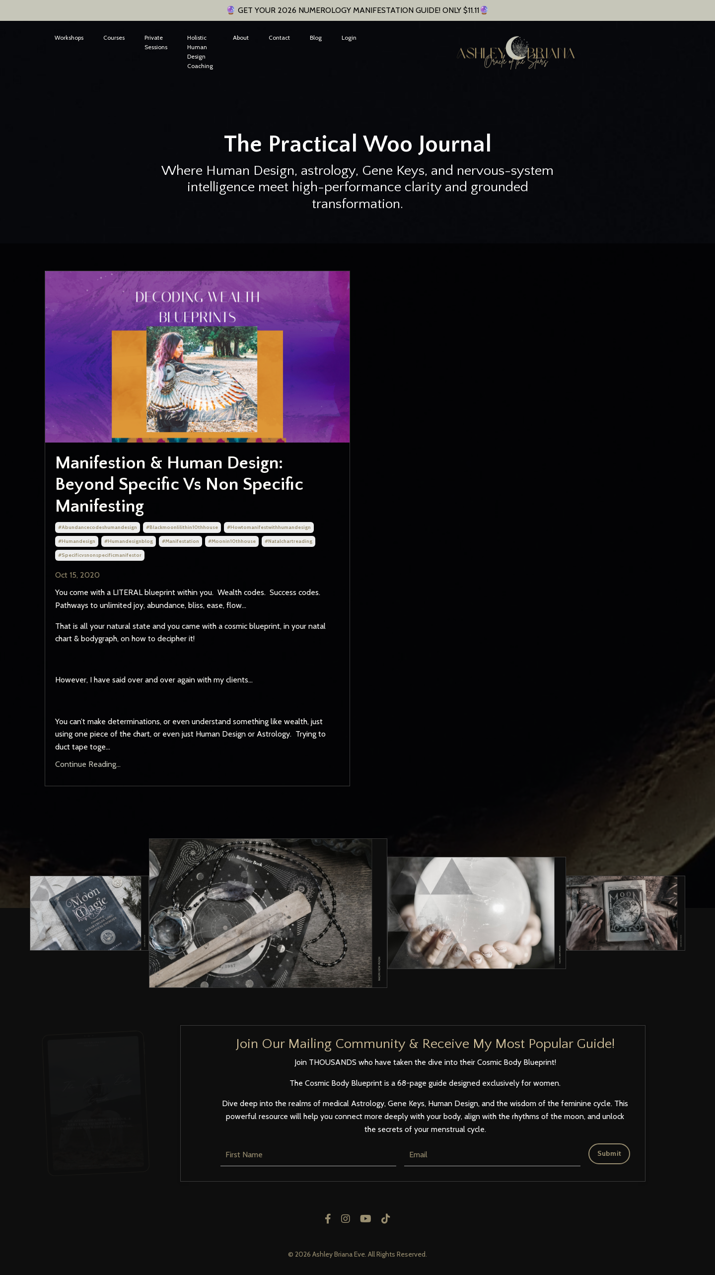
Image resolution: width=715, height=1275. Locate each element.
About (241, 37)
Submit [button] (609, 1153)
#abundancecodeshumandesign (97, 527)
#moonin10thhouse (232, 541)
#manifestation (180, 541)
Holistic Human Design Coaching (200, 52)
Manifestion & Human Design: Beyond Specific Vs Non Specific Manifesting (179, 484)
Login (349, 37)
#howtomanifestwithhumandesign (269, 527)
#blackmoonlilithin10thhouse (182, 527)
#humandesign (76, 541)
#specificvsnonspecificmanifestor (100, 555)
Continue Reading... (88, 764)
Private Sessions (155, 42)
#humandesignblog (128, 541)
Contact (279, 37)
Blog (316, 37)
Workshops (69, 37)
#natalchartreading (288, 541)
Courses (114, 37)
